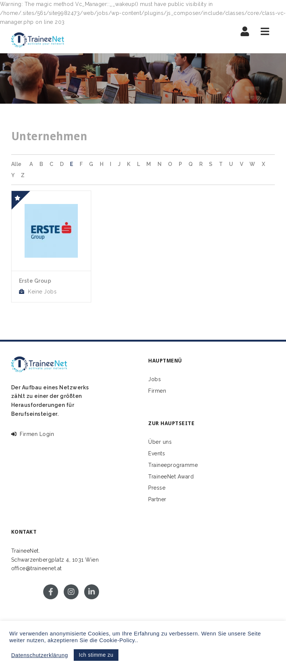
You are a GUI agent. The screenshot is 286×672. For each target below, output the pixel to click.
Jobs (154, 379)
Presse (156, 488)
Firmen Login (32, 434)
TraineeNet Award (171, 477)
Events (156, 453)
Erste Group (35, 281)
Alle (16, 164)
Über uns (160, 442)
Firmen (157, 391)
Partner (157, 499)
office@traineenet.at (36, 568)
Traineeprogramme (173, 465)
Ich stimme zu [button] (96, 655)
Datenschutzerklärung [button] (39, 655)
